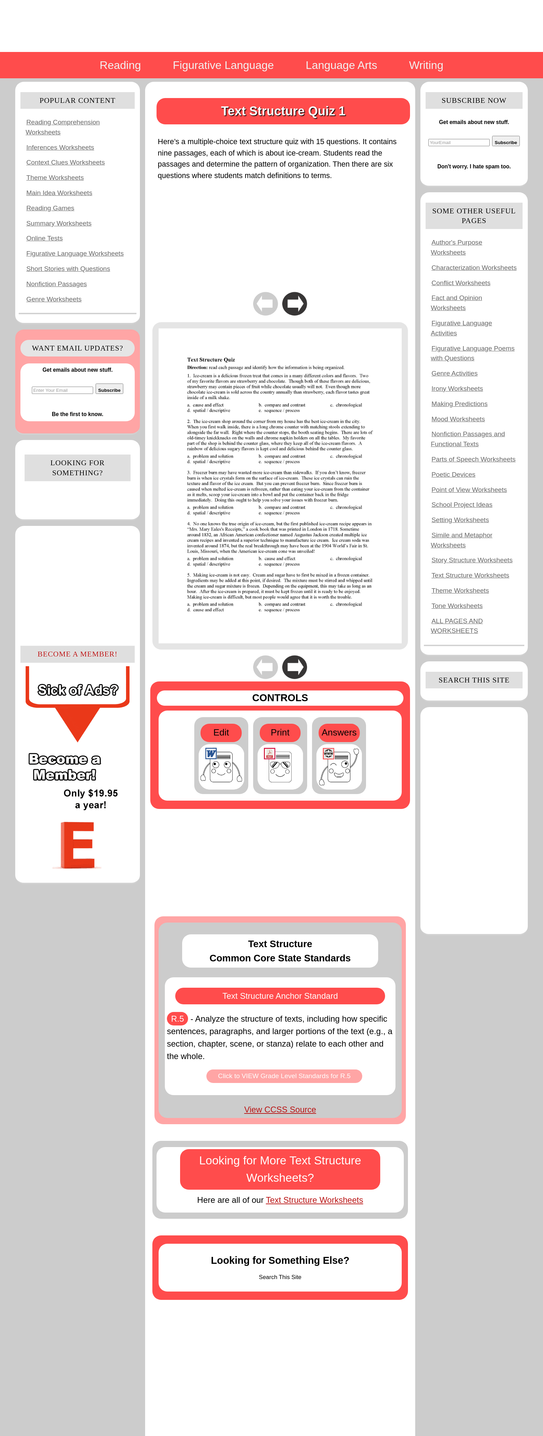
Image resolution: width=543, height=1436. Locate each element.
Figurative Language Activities (461, 328)
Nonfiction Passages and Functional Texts (468, 439)
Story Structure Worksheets (472, 560)
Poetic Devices (453, 474)
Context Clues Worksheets (65, 162)
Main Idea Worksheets (59, 192)
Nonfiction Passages (56, 284)
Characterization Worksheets (474, 267)
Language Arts (341, 65)
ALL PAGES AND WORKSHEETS (457, 626)
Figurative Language (223, 65)
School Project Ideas (461, 504)
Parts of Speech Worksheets (473, 459)
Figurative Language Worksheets (75, 253)
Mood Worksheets (458, 419)
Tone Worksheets (457, 605)
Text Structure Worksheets (314, 1200)
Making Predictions (459, 403)
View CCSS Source (280, 1109)
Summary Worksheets (58, 223)
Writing (426, 65)
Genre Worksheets (54, 299)
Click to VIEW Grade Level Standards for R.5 (284, 1076)
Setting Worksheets (460, 519)
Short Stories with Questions (68, 268)
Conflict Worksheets (460, 283)
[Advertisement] (77, 584)
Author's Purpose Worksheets (456, 247)
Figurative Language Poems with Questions (473, 353)
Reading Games (50, 208)
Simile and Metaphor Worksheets (461, 540)
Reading (120, 65)
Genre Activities (454, 373)
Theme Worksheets (55, 177)
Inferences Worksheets (60, 147)
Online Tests (44, 238)
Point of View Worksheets (469, 489)
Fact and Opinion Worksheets (456, 302)
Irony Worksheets (457, 388)
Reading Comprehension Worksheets (63, 127)
